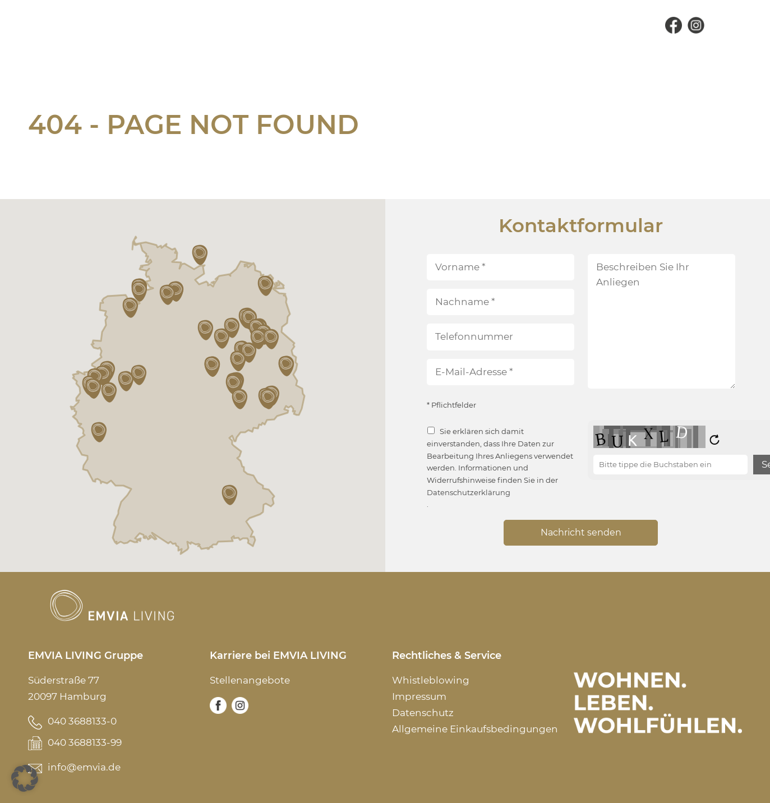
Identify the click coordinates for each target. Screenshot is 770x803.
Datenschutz (423, 712)
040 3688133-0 (82, 721)
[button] (99, 432)
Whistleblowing (430, 680)
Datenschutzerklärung (468, 492)
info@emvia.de (84, 767)
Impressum (419, 696)
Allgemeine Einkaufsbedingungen (475, 729)
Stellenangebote (250, 680)
